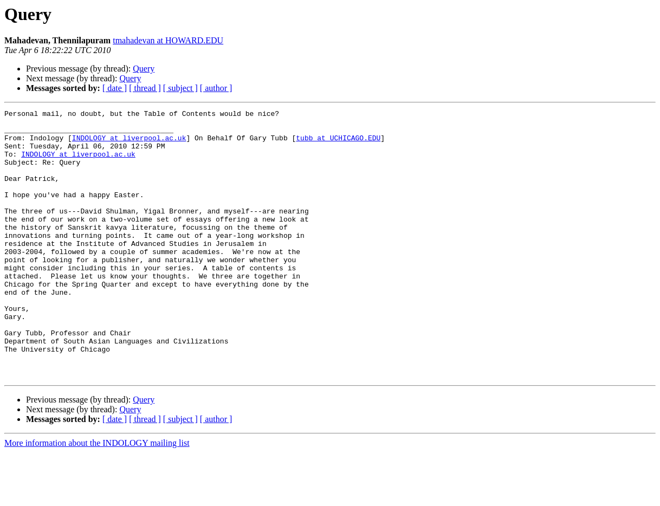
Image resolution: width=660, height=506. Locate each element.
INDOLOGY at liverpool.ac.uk (129, 144)
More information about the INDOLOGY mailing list (97, 496)
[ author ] (216, 88)
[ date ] (114, 88)
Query (143, 68)
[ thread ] (145, 88)
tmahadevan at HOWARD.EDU (168, 40)
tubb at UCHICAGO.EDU (338, 144)
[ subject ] (180, 88)
